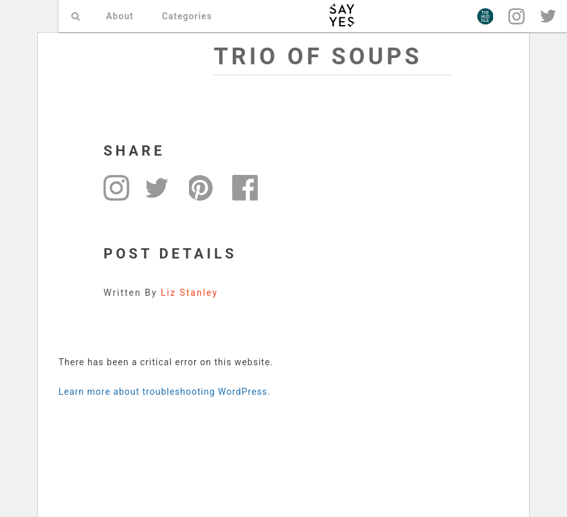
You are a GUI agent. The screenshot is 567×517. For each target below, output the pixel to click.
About (120, 16)
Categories (187, 16)
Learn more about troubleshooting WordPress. (165, 391)
